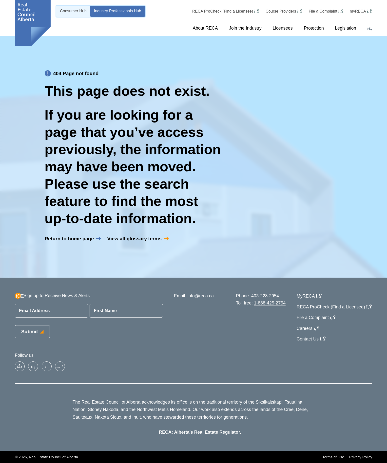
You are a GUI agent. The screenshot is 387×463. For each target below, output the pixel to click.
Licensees (283, 28)
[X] (47, 366)
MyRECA (309, 296)
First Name (105, 310)
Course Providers (284, 11)
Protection (314, 28)
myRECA (361, 11)
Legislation (345, 28)
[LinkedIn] (33, 366)
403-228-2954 (265, 295)
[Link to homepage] (33, 23)
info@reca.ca (201, 295)
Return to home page (69, 241)
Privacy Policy (360, 457)
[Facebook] (20, 366)
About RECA (205, 28)
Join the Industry (245, 28)
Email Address (34, 310)
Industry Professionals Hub (117, 11)
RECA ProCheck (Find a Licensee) (225, 11)
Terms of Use (333, 457)
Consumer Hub (73, 11)
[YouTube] (60, 366)
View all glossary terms (134, 241)
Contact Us (311, 339)
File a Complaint (326, 11)
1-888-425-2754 (270, 303)
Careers (308, 328)
